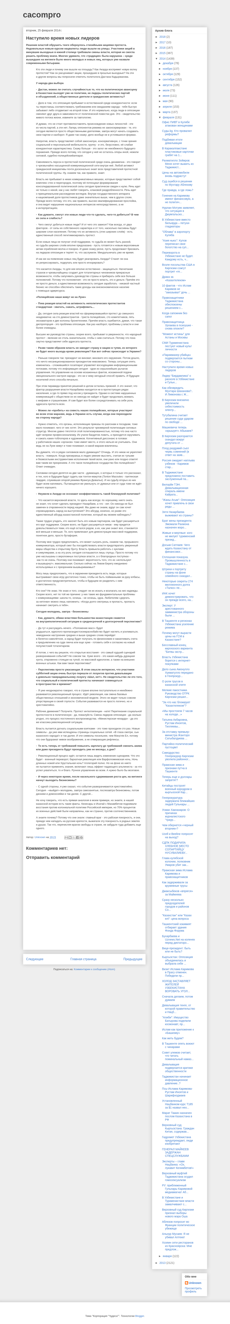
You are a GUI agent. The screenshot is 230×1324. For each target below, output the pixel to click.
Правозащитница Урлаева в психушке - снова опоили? (177, 325)
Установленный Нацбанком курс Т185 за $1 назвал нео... (177, 1104)
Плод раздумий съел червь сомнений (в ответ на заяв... (175, 452)
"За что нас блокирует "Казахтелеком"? (176, 704)
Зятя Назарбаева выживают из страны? (177, 513)
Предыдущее (132, 959)
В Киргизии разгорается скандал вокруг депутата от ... (177, 439)
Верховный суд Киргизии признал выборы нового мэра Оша (178, 1213)
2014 (162, 58)
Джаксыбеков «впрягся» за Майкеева (177, 892)
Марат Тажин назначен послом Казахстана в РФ (177, 1116)
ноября (168, 68)
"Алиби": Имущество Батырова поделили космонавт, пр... (176, 1021)
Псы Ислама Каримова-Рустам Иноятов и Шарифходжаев (177, 1092)
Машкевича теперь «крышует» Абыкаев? (177, 429)
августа (168, 85)
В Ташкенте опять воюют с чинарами (178, 1045)
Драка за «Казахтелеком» (174, 278)
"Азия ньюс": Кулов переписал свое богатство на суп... (175, 244)
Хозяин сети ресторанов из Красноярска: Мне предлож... (177, 1246)
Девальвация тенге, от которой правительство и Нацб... (178, 1009)
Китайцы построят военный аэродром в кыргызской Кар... (177, 789)
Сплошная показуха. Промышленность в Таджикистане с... (176, 560)
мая (165, 101)
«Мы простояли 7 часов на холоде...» (177, 712)
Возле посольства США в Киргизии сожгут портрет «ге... (178, 268)
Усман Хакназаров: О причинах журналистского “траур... (175, 814)
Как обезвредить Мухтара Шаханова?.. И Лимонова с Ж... (177, 391)
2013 (162, 1262)
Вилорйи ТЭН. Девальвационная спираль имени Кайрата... (175, 489)
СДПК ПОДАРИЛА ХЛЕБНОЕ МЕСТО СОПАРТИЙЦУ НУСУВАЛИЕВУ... (175, 847)
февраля (169, 117)
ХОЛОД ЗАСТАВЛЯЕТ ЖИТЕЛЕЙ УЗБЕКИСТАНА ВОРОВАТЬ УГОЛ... (176, 986)
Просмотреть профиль (193, 1290)
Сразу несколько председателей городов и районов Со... (175, 904)
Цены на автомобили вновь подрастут (175, 174)
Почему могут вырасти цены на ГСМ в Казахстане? (176, 636)
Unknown (195, 1282)
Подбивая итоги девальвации (172, 141)
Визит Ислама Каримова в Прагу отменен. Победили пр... (178, 972)
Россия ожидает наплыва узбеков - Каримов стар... (178, 464)
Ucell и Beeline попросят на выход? (177, 835)
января (167, 1256)
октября (168, 74)
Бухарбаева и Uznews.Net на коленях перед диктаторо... (178, 939)
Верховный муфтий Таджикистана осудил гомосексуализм (177, 1177)
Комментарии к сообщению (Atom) (94, 969)
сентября (169, 79)
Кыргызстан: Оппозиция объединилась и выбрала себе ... (177, 960)
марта (167, 112)
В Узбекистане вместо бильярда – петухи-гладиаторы (176, 223)
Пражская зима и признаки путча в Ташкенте (174, 768)
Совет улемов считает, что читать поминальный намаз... (177, 1056)
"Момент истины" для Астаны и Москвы (176, 335)
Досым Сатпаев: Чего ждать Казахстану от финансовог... (176, 548)
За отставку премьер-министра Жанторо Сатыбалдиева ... (176, 735)
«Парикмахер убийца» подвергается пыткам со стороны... (177, 358)
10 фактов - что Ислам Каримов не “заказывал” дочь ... (176, 289)
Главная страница (83, 959)
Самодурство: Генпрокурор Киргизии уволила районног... (177, 756)
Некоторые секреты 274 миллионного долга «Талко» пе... (177, 585)
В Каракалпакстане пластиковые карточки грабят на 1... (178, 152)
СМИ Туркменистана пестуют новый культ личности (177, 346)
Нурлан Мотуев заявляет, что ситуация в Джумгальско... (178, 211)
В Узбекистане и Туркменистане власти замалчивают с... (178, 1201)
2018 (162, 36)
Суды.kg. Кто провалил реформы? (177, 132)
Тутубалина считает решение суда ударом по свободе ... (177, 419)
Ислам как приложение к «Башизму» (178, 1031)
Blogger (139, 1315)
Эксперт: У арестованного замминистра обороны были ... (178, 610)
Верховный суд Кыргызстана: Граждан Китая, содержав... (178, 1128)
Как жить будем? (172, 1038)
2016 (162, 47)
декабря (168, 63)
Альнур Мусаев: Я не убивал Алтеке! (175, 1235)
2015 (162, 53)
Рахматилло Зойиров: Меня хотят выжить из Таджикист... (177, 164)
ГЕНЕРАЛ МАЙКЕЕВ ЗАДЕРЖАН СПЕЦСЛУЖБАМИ (175, 1153)
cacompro (42, 14)
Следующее (34, 959)
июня (166, 95)
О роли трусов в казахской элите (174, 683)
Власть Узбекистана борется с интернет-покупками (176, 660)
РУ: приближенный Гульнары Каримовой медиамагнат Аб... (177, 1189)
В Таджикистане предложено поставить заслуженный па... (178, 476)
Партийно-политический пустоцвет (177, 745)
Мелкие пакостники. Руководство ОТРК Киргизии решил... (175, 693)
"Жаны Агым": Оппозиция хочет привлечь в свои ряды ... (178, 503)
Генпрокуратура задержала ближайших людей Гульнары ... (178, 801)
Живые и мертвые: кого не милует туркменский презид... (178, 536)
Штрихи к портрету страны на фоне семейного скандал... (177, 572)
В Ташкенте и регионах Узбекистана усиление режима (178, 624)
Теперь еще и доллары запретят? (177, 778)
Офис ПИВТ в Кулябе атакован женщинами (177, 124)
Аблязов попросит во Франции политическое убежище (178, 1225)
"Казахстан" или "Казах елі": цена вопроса (177, 917)
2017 (162, 42)
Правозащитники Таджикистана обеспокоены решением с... (173, 302)
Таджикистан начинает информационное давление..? (176, 1080)
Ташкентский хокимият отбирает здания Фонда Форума (176, 927)
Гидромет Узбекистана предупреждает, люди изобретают (177, 1140)
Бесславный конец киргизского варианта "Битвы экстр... (177, 648)
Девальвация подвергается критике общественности (177, 1068)
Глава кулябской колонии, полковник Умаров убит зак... (176, 861)
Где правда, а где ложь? (177, 190)
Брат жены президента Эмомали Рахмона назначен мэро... (176, 524)
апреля (168, 106)
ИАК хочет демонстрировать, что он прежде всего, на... (177, 597)
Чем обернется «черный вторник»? (177, 827)
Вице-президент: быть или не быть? (176, 950)
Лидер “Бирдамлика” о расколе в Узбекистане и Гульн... (178, 379)
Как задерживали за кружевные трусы (175, 884)
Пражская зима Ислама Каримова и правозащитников (177, 874)
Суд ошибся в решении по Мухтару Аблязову (177, 183)
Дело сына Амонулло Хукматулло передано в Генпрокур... (177, 673)
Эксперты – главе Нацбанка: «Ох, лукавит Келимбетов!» (177, 1165)
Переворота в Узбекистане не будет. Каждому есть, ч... (177, 256)
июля (166, 90)
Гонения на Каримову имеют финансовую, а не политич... (177, 199)
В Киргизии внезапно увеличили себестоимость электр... (175, 404)
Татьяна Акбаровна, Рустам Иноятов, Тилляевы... (175, 723)
